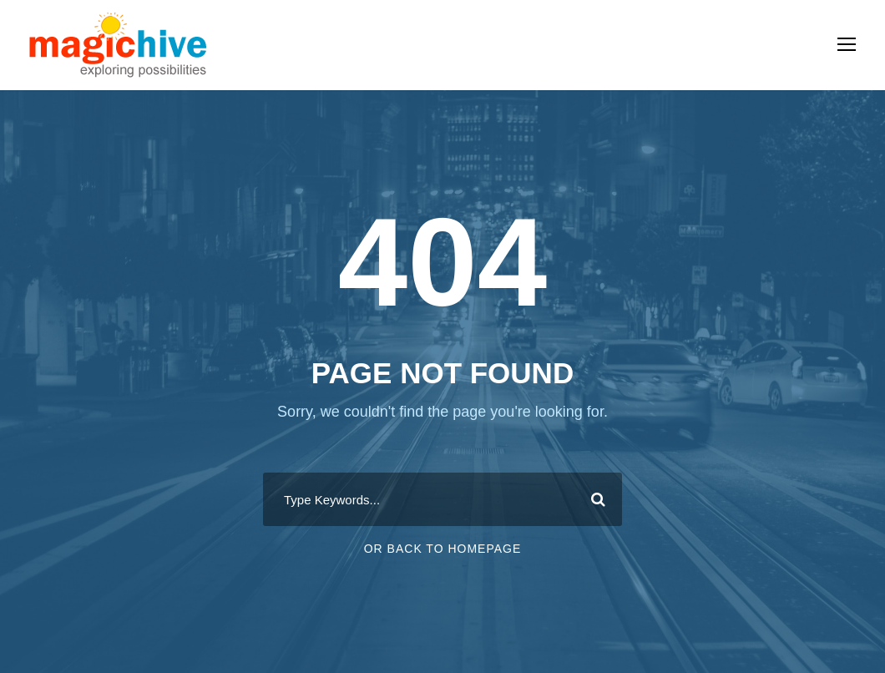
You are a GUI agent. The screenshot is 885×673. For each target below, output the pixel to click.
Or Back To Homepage (443, 548)
